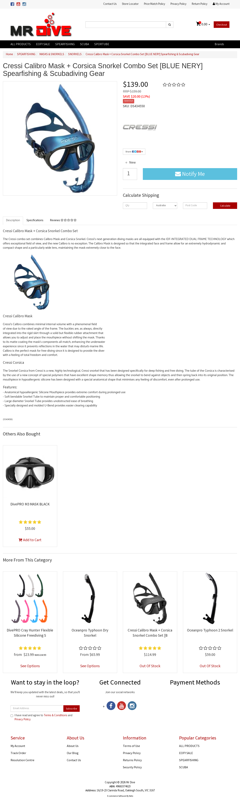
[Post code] (195, 205)
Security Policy (132, 767)
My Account (18, 746)
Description (13, 220)
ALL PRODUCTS (21, 44)
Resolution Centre (22, 760)
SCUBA (84, 44)
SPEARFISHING (65, 44)
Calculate (224, 206)
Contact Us (110, 4)
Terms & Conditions (55, 716)
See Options (30, 666)
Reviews (63, 220)
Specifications (34, 220)
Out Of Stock (150, 666)
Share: (134, 152)
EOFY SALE (43, 44)
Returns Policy (132, 760)
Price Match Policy (154, 4)
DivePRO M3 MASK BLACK (30, 504)
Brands (219, 44)
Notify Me (190, 174)
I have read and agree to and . (41, 718)
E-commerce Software (116, 796)
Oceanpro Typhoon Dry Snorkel (90, 633)
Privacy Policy (178, 4)
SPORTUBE (101, 44)
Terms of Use (131, 746)
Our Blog (73, 753)
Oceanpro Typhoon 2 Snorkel (210, 630)
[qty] (135, 205)
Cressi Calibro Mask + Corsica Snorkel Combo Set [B (150, 633)
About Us (73, 746)
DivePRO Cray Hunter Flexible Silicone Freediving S (30, 633)
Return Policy (199, 4)
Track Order (18, 753)
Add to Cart (30, 540)
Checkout (221, 25)
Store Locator (130, 4)
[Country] (165, 205)
